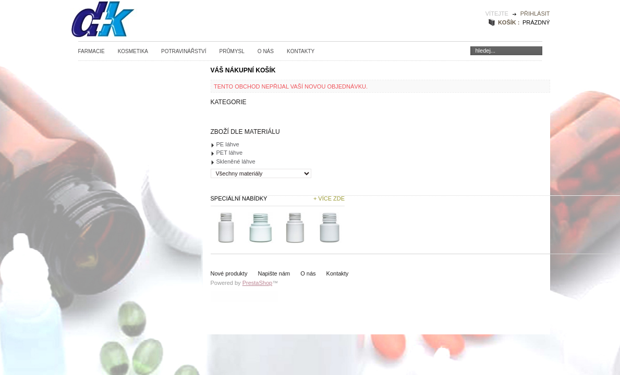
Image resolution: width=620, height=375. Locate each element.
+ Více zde (329, 198)
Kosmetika (133, 51)
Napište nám (274, 273)
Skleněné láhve (236, 161)
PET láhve (229, 152)
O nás (266, 51)
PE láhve (227, 144)
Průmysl (231, 51)
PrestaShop (257, 283)
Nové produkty (229, 273)
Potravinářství (183, 51)
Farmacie (91, 51)
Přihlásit (535, 13)
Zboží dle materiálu (245, 131)
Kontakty (300, 51)
